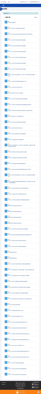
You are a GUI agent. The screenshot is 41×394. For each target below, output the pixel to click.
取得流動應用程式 (20, 388)
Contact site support (20, 383)
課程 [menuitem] (3, 5)
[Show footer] (38, 392)
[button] (24, 2)
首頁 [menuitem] (9, 1)
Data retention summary (20, 386)
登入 (39, 1)
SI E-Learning (3, 1)
